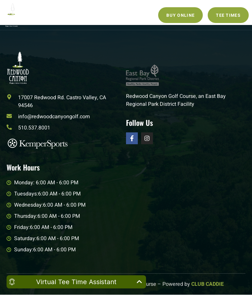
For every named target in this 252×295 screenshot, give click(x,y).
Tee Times (228, 15)
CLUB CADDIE (207, 284)
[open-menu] (89, 15)
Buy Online (180, 15)
